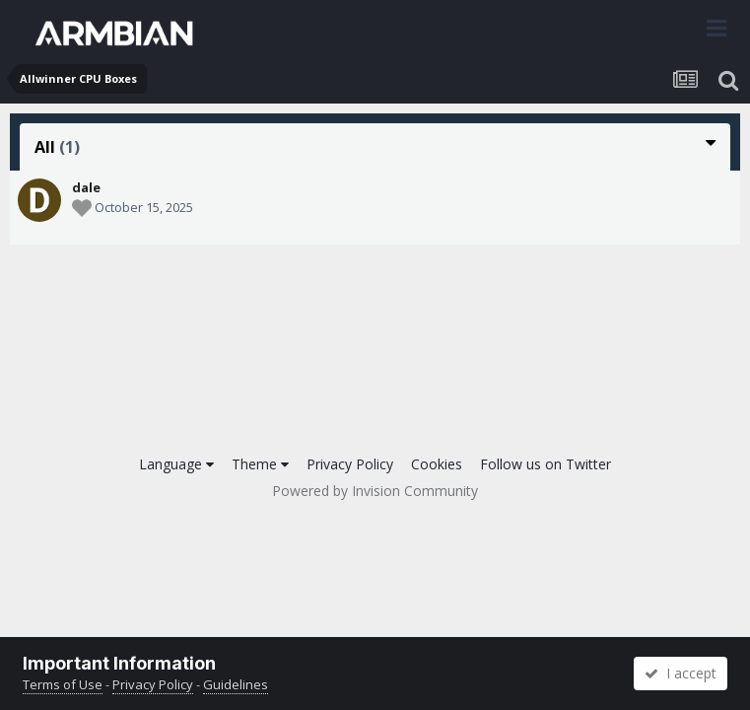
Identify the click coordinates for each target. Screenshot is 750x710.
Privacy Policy (350, 464)
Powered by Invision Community (375, 490)
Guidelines (235, 684)
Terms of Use (62, 684)
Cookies (436, 464)
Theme (260, 464)
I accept (680, 673)
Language (176, 464)
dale (86, 187)
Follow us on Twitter (545, 464)
